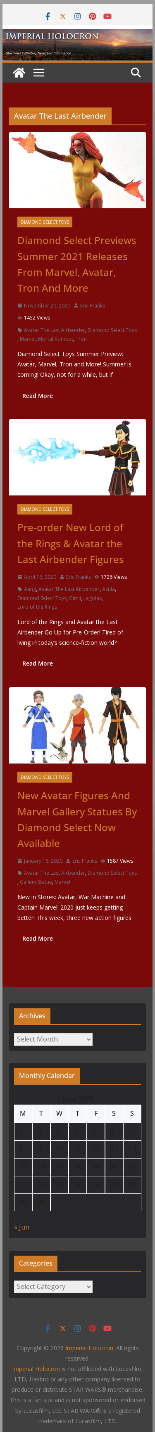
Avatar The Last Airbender (54, 330)
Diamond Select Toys (45, 222)
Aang (30, 589)
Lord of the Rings (37, 606)
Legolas (92, 598)
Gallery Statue (36, 882)
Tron (81, 338)
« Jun (21, 1227)
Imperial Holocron (36, 1369)
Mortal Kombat (55, 338)
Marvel (28, 338)
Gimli (75, 598)
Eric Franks (92, 305)
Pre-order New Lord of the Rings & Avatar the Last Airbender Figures (70, 543)
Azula (108, 589)
